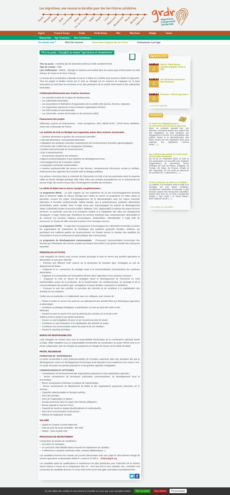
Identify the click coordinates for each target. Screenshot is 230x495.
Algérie (41, 33)
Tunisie (169, 33)
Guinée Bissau (100, 33)
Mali (118, 33)
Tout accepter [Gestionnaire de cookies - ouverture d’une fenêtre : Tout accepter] (142, 491)
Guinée (82, 33)
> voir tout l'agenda (158, 106)
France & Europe (61, 33)
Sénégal (152, 33)
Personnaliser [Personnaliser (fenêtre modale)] (178, 491)
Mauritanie (135, 33)
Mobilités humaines (74, 42)
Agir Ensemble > (63, 37)
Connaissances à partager (149, 42)
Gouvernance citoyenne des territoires (110, 42)
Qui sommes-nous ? (47, 42)
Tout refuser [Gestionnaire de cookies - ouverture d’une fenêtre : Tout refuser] (160, 491)
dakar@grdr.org (109, 458)
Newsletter (45, 37)
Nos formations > (82, 37)
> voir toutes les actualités (161, 207)
